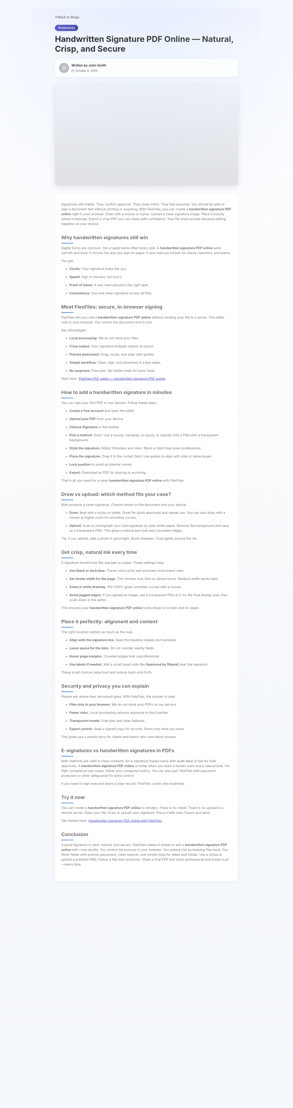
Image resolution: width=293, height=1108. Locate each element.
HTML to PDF (120, 1008)
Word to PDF (161, 970)
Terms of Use (205, 1022)
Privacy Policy (206, 1015)
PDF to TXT (119, 1015)
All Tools (202, 970)
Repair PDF (160, 1022)
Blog (199, 1007)
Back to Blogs (67, 44)
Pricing (155, 18)
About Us (202, 978)
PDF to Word (120, 1022)
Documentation (207, 1000)
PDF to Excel (161, 978)
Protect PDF (160, 992)
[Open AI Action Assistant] (285, 1100)
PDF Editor (118, 985)
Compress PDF (163, 985)
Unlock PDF (160, 1007)
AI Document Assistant (127, 970)
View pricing (279, 4)
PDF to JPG (119, 1000)
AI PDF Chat (119, 993)
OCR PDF (159, 1015)
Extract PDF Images (166, 1000)
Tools (60, 18)
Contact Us (204, 992)
